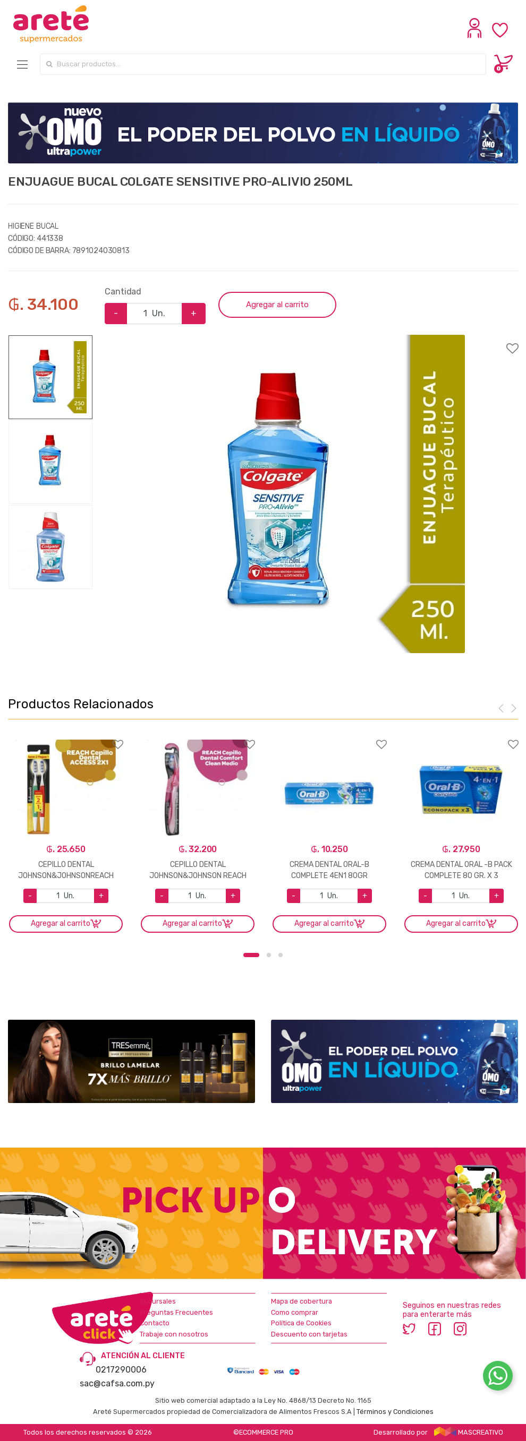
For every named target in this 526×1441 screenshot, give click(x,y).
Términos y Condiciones (395, 1412)
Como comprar (294, 1312)
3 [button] (280, 955)
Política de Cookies (301, 1323)
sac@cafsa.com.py (117, 1383)
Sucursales (158, 1301)
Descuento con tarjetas (309, 1334)
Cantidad (123, 292)
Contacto (154, 1323)
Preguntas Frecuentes (176, 1312)
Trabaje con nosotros (174, 1334)
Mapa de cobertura (301, 1301)
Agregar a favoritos (263, 342)
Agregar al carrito (277, 304)
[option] (305, 494)
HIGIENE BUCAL (33, 226)
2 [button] (269, 955)
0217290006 (121, 1370)
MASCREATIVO (468, 1432)
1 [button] (251, 955)
